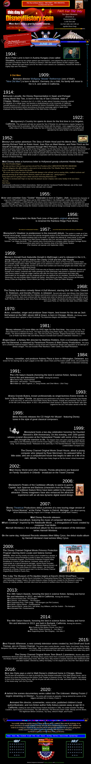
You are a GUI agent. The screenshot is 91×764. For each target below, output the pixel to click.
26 (18, 752)
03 (14, 744)
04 (16, 744)
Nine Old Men (13, 81)
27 (21, 752)
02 (12, 744)
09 (12, 747)
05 (18, 744)
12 (18, 747)
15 (10, 749)
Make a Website (48, 762)
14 (23, 747)
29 (14, 755)
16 (12, 749)
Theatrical (18, 507)
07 (23, 744)
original (63, 218)
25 (16, 752)
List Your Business (59, 762)
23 (12, 752)
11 (16, 747)
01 (10, 744)
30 (16, 755)
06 (21, 744)
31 (18, 755)
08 (10, 747)
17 (14, 749)
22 (10, 752)
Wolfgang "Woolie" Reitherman (46, 79)
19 (18, 749)
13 (21, 747)
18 (16, 749)
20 (21, 749)
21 (23, 749)
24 (14, 752)
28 (23, 752)
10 (14, 747)
